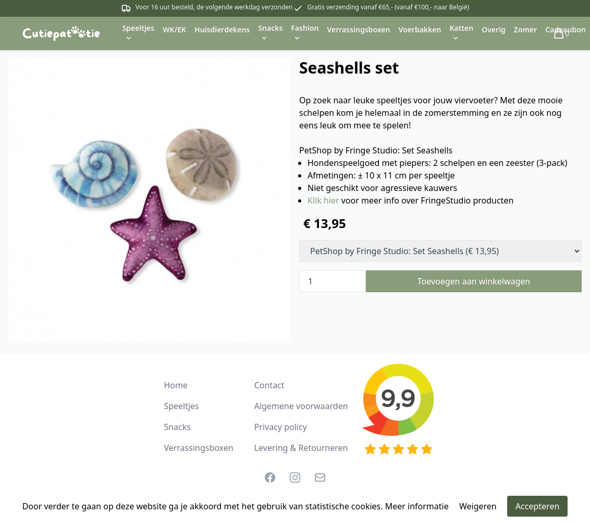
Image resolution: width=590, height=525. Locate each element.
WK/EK (174, 29)
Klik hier (323, 200)
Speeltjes (181, 406)
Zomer (525, 29)
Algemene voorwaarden (301, 406)
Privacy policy (280, 427)
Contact (269, 385)
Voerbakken (419, 29)
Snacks (177, 427)
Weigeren (478, 506)
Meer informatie (417, 506)
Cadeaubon (565, 29)
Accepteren (537, 506)
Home (176, 385)
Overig (494, 29)
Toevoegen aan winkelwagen (474, 281)
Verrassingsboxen (358, 29)
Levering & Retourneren (301, 448)
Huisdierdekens (222, 29)
